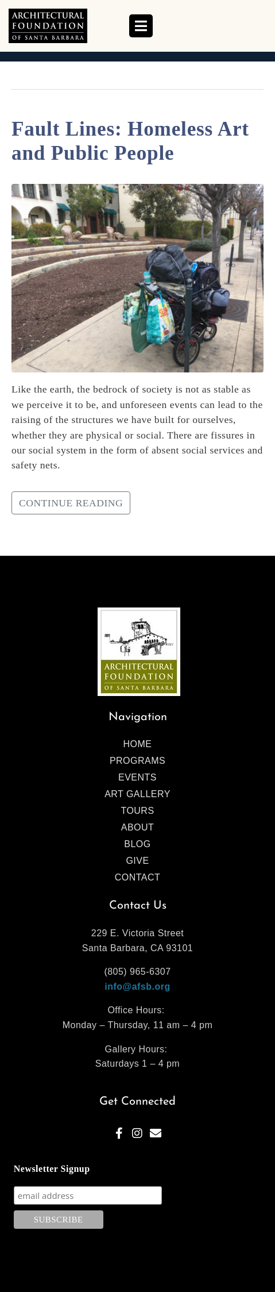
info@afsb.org (137, 986)
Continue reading (71, 503)
